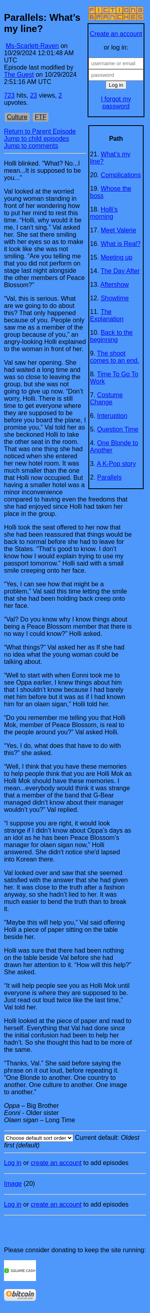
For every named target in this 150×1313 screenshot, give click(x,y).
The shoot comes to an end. (114, 357)
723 (9, 95)
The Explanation (107, 315)
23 (33, 95)
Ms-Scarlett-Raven (32, 45)
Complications (121, 175)
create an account (56, 1162)
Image (13, 1183)
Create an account (116, 33)
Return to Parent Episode (40, 131)
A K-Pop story (116, 463)
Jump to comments (31, 145)
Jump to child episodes (36, 138)
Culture (17, 117)
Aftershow (114, 284)
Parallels (109, 477)
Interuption (112, 415)
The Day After (120, 271)
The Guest (19, 74)
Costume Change (106, 399)
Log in (13, 1162)
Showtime (115, 298)
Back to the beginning (111, 336)
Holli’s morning (104, 213)
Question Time (117, 429)
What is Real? (121, 243)
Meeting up (116, 257)
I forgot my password (116, 103)
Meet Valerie (118, 230)
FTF (40, 117)
